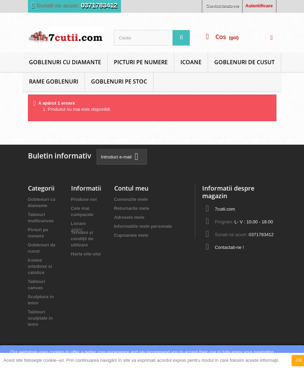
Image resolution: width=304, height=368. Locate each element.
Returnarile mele (131, 208)
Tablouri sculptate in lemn (40, 318)
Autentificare (259, 5)
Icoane (191, 62)
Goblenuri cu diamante (65, 62)
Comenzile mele (131, 199)
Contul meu (131, 188)
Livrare (78, 223)
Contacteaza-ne (222, 5)
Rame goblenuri (53, 81)
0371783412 (99, 5)
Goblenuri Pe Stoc (119, 81)
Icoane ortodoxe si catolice (40, 266)
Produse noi (84, 199)
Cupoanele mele (131, 235)
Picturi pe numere (141, 62)
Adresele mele (129, 217)
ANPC (77, 266)
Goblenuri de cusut (244, 62)
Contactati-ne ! (229, 247)
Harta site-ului (86, 253)
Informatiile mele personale (143, 226)
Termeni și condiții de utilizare (82, 239)
